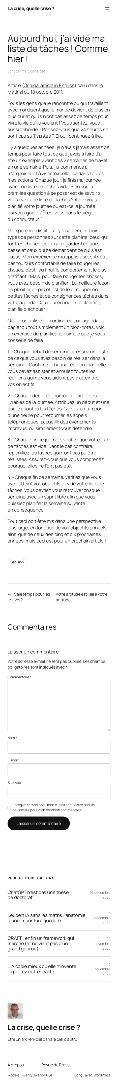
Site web (14, 782)
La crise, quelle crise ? (31, 8)
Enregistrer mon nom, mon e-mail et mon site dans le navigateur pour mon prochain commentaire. (54, 807)
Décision (17, 562)
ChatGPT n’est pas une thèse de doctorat (38, 895)
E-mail (14, 760)
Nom (12, 737)
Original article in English (49, 85)
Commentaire (20, 677)
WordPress (102, 1075)
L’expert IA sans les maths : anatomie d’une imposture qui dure (46, 918)
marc (25, 71)
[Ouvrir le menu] (107, 8)
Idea (42, 71)
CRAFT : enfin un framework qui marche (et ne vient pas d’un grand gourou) (41, 943)
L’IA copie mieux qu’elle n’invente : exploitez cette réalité (43, 969)
